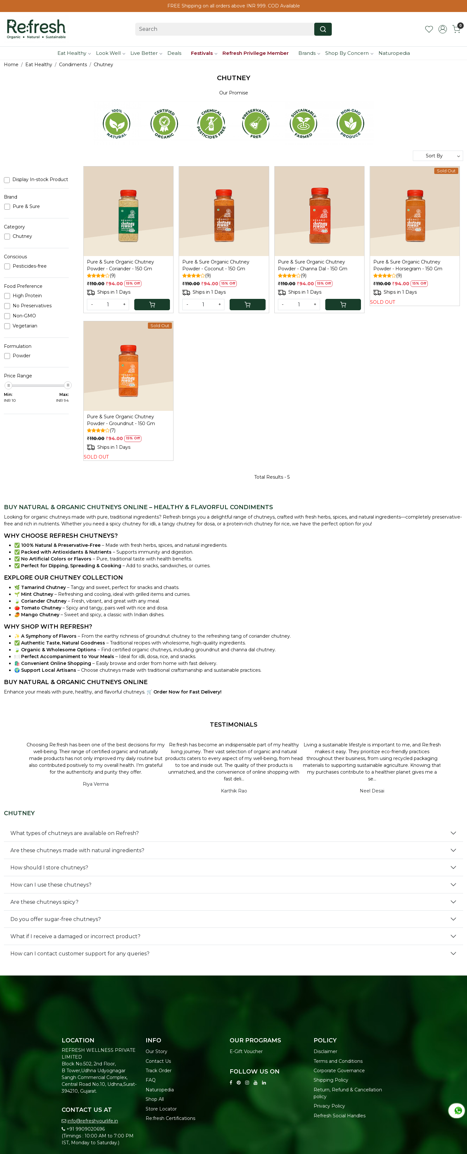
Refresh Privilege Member (255, 53)
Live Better (146, 53)
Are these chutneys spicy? (44, 902)
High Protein (27, 296)
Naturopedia (394, 53)
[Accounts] (442, 29)
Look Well (110, 53)
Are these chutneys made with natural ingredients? (77, 850)
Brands (309, 53)
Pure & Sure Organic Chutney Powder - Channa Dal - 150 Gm (312, 265)
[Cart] (152, 304)
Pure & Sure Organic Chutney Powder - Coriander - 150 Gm (120, 265)
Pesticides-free (30, 266)
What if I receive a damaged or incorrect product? (75, 936)
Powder (21, 356)
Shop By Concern (349, 53)
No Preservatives (32, 306)
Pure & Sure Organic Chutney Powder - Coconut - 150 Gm (215, 265)
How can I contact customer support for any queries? (80, 954)
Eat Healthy (73, 53)
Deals (174, 53)
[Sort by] (438, 156)
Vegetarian (25, 326)
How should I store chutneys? (49, 868)
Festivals (204, 53)
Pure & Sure (26, 206)
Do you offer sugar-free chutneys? (55, 919)
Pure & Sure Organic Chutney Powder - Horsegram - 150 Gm (407, 265)
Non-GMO (24, 316)
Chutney (22, 236)
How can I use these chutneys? (50, 885)
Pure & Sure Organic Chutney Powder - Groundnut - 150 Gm (121, 420)
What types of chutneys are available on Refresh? (74, 833)
